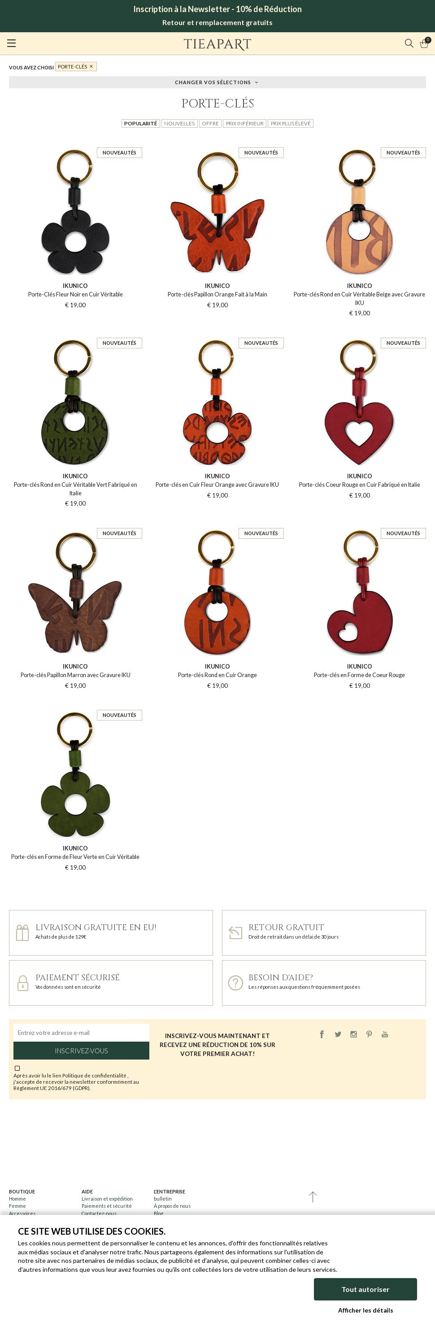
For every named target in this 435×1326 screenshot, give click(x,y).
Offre (210, 123)
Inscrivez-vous (81, 1051)
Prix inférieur (245, 123)
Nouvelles (179, 123)
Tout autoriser (365, 1290)
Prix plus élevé (291, 123)
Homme (17, 1199)
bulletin (163, 1199)
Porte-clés (72, 66)
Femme (17, 1206)
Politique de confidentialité (94, 1075)
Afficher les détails (365, 1310)
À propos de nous (172, 1206)
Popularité (140, 123)
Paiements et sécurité (107, 1206)
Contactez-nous (99, 1213)
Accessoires (22, 1213)
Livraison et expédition (107, 1199)
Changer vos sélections (213, 82)
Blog (158, 1213)
